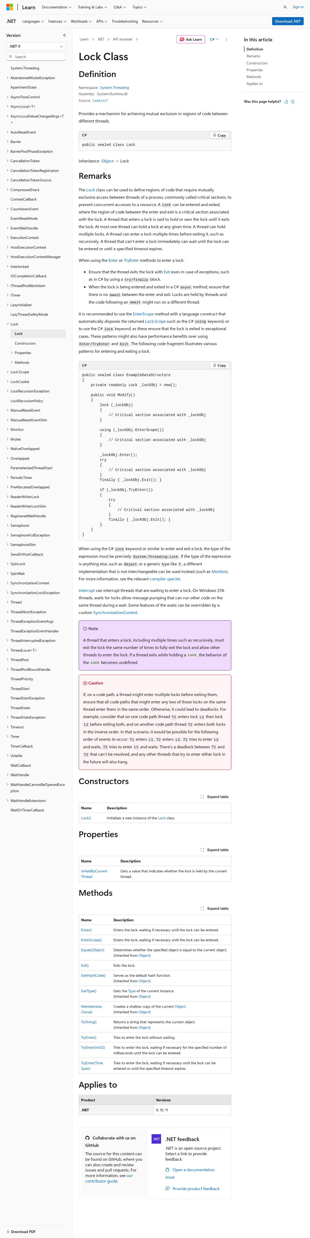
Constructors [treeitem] (25, 343)
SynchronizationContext (115, 612)
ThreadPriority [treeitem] (22, 678)
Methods (254, 76)
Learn (84, 39)
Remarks (253, 55)
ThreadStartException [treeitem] (28, 697)
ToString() (89, 1021)
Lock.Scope (155, 321)
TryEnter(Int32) (93, 1047)
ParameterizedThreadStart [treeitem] (31, 467)
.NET (100, 39)
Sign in (298, 6)
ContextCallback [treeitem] (24, 199)
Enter (113, 260)
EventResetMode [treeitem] (24, 218)
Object (107, 160)
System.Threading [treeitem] (25, 67)
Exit (167, 271)
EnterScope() (91, 939)
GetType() (88, 990)
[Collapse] (64, 35)
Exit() (85, 965)
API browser (122, 39)
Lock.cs (99, 100)
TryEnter (131, 260)
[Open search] (285, 7)
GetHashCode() (93, 975)
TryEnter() (88, 1037)
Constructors (257, 62)
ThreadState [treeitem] (20, 707)
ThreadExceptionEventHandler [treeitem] (35, 630)
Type (132, 990)
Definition (255, 49)
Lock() (86, 817)
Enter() (86, 929)
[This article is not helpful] (292, 102)
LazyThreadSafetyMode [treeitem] (29, 314)
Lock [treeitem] (18, 333)
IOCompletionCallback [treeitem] (29, 275)
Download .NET (288, 21)
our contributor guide (109, 1178)
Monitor (219, 571)
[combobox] (36, 46)
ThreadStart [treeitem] (20, 688)
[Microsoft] (9, 7)
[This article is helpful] (286, 102)
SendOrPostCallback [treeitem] (27, 554)
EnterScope (143, 313)
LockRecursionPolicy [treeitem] (27, 400)
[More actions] (226, 39)
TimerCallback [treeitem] (22, 746)
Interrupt (87, 590)
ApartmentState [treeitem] (23, 87)
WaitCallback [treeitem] (21, 765)
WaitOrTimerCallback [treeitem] (27, 809)
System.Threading (114, 87)
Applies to (255, 83)
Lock (90, 189)
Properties (255, 69)
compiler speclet (165, 578)
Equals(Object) (92, 949)
